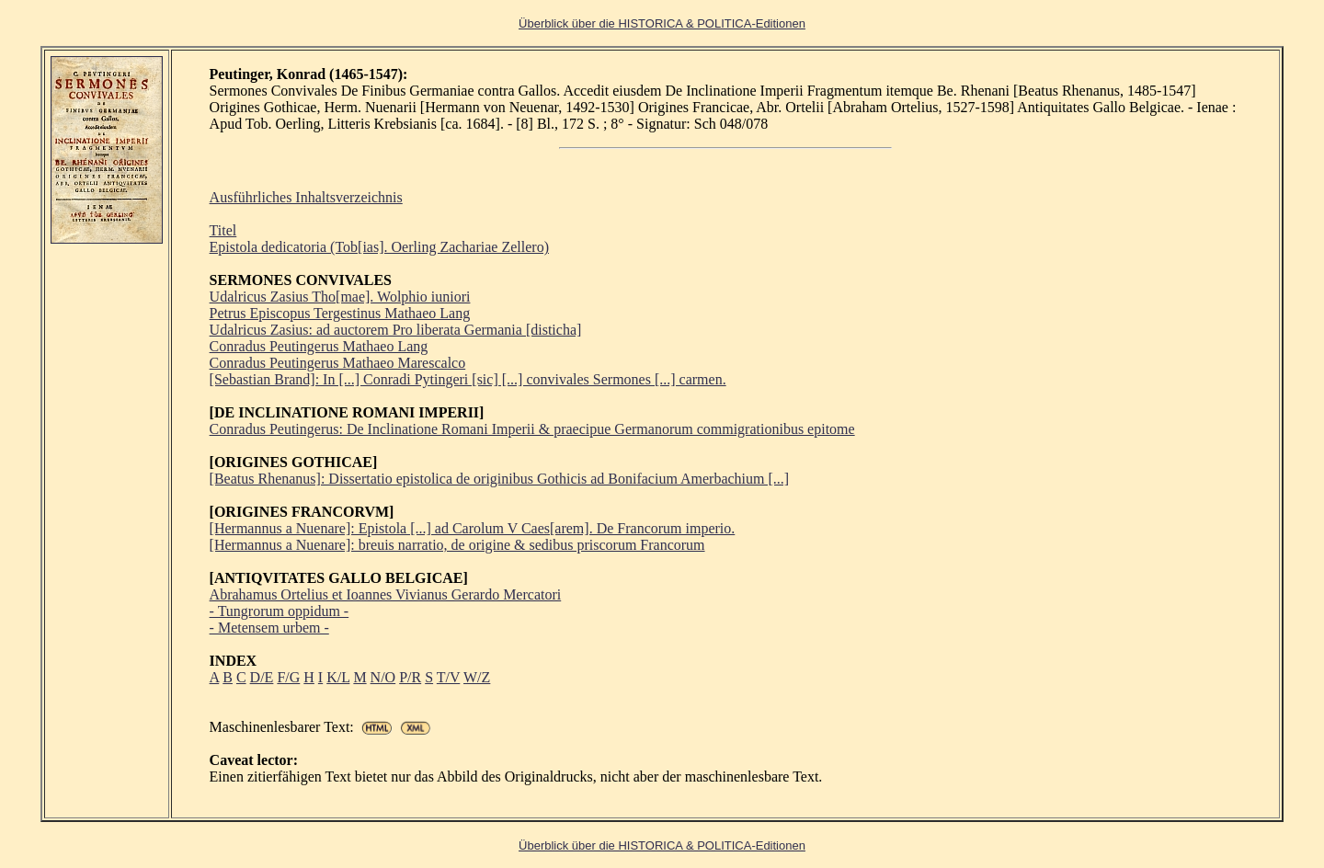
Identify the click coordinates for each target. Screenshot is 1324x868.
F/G (288, 677)
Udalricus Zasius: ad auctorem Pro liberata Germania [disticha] (396, 329)
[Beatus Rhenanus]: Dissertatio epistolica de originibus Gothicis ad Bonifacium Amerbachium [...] (500, 478)
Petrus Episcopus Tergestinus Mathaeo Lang (340, 313)
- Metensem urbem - (269, 627)
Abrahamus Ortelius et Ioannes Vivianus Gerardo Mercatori (386, 594)
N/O (383, 677)
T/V (448, 677)
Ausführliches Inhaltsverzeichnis (306, 197)
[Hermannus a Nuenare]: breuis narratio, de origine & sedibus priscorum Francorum (457, 545)
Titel (223, 230)
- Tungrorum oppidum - (279, 611)
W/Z (476, 677)
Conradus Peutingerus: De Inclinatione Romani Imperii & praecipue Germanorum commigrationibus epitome (532, 429)
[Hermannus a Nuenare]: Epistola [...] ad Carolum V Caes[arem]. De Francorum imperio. (473, 528)
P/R (410, 677)
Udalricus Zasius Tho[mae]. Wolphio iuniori (340, 296)
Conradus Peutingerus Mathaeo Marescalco (338, 363)
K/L (337, 677)
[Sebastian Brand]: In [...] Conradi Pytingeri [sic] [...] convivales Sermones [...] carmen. (468, 379)
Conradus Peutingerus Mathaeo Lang (319, 346)
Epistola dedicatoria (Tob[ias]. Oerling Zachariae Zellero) (379, 247)
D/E (262, 677)
